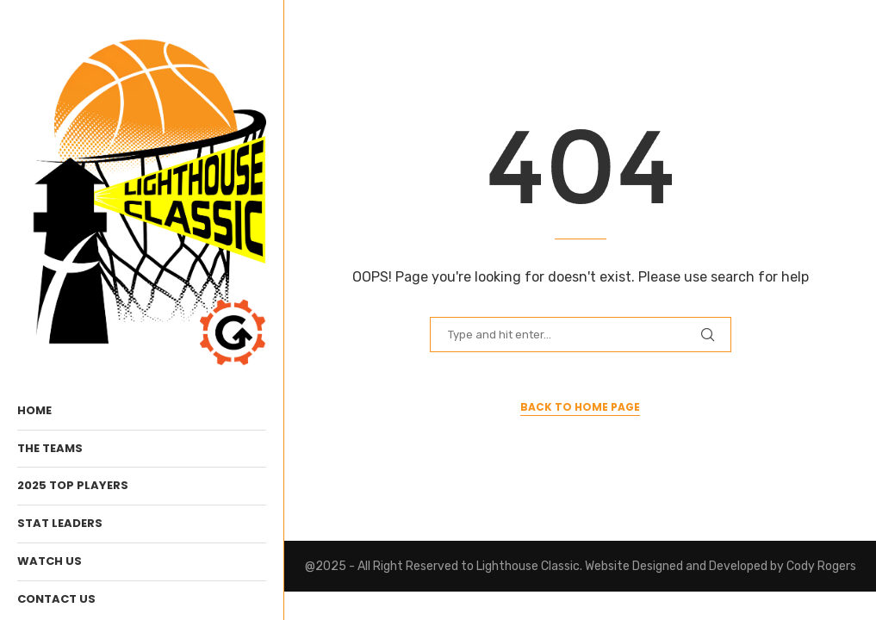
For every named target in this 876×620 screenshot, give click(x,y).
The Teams (50, 448)
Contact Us (56, 599)
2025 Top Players (72, 485)
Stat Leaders (60, 523)
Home (34, 410)
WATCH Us (49, 561)
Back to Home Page (580, 407)
